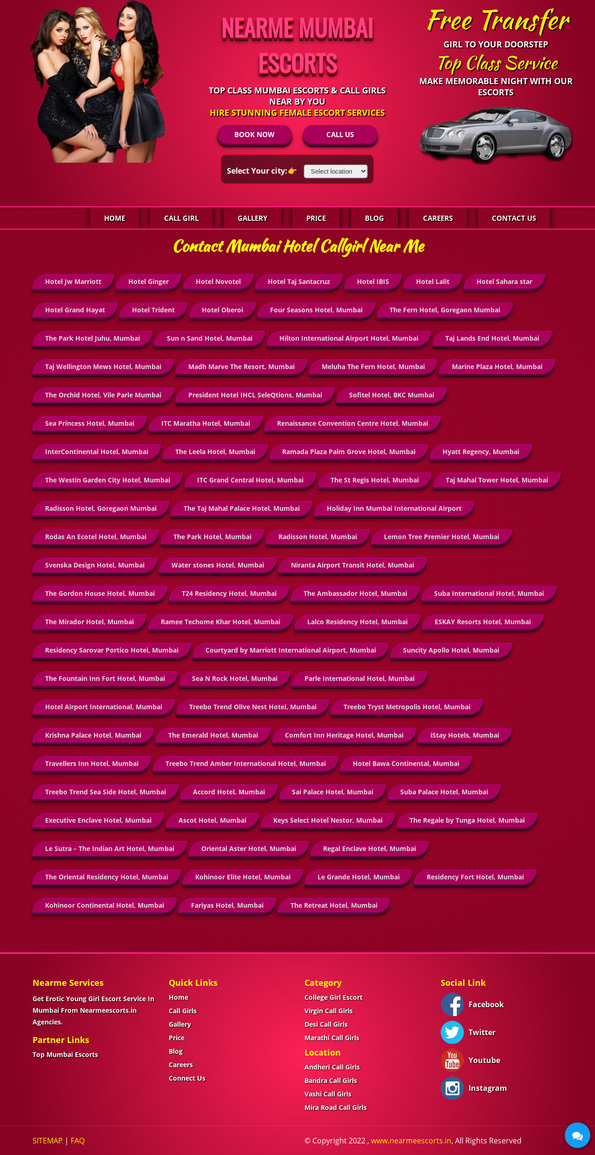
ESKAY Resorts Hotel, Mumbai (483, 621)
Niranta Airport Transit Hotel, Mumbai (352, 565)
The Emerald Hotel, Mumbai (213, 735)
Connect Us (187, 1078)
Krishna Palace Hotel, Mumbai (93, 735)
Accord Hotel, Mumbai (229, 791)
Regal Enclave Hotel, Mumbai (369, 848)
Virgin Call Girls (328, 1010)
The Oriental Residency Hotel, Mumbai (106, 876)
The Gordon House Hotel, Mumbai (100, 593)
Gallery (252, 218)
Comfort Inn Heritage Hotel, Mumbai (344, 735)
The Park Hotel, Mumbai (212, 536)
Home (114, 218)
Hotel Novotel (218, 281)
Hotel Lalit (433, 281)
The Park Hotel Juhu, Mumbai (92, 338)
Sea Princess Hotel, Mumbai (89, 423)
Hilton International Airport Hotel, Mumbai (348, 338)
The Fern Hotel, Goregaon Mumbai (445, 309)
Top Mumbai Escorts (65, 1054)
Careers (438, 218)
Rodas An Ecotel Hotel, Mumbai (95, 536)
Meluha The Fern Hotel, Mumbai (373, 366)
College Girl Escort (333, 997)
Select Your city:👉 (263, 170)
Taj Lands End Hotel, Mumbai (492, 338)
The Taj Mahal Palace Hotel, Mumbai (242, 508)
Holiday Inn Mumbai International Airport (394, 508)
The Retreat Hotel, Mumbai (334, 905)
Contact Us (514, 218)
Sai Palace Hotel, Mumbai (332, 791)
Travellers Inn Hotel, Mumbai (92, 763)
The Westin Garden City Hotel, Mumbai (107, 479)
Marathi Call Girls (331, 1037)
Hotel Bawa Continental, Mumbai (406, 763)
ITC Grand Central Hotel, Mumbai (250, 479)
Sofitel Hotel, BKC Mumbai (391, 394)
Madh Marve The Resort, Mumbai (241, 366)
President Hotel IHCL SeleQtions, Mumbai (255, 394)
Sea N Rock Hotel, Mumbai (235, 678)
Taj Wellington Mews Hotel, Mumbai (103, 366)
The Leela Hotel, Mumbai (215, 451)
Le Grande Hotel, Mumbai (358, 876)
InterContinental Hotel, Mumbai (96, 451)
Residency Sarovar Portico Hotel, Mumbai (111, 650)
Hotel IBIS (373, 281)
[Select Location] (335, 171)
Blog (374, 218)
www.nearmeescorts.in (411, 1140)
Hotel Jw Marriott (73, 281)
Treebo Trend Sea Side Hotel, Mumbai (105, 791)
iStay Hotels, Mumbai (464, 735)
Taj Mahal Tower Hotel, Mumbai (497, 479)
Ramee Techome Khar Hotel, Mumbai (220, 621)
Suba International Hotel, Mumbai (489, 593)
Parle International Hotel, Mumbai (359, 678)
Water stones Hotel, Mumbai (218, 565)
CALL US (340, 134)
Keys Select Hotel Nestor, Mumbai (328, 820)
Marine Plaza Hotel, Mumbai (497, 366)
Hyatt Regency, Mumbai (481, 451)
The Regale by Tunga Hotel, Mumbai (467, 820)
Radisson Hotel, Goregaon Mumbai (101, 508)
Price (316, 218)
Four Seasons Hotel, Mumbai (316, 309)
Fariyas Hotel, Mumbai (227, 905)
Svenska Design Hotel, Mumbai (95, 565)
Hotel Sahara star (504, 281)
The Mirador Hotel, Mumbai (89, 621)
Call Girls (183, 1010)
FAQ (78, 1140)
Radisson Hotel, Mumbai (317, 536)
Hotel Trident (153, 309)
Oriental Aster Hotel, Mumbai (248, 848)
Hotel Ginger (148, 281)
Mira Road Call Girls (335, 1107)
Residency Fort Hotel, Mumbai (475, 876)
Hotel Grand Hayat (75, 309)
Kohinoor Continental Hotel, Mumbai (104, 905)
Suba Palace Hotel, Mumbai (444, 791)
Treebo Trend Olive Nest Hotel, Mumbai (253, 706)
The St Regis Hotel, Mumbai (375, 479)
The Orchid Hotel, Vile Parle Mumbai (103, 394)
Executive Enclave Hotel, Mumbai (98, 820)
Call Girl (181, 218)
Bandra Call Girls (330, 1080)
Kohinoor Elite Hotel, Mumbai (243, 876)
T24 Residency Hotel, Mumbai (229, 593)
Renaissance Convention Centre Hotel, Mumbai (352, 423)
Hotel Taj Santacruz (299, 281)
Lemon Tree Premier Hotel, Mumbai (441, 536)
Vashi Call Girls (327, 1093)
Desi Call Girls (326, 1024)
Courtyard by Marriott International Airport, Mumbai (290, 650)
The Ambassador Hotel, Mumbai (355, 593)
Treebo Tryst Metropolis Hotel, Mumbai (407, 706)
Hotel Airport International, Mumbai (103, 706)
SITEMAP (48, 1140)
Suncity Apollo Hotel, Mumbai (451, 650)
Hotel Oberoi (222, 309)
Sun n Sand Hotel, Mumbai (209, 338)
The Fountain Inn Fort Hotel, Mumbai (105, 678)
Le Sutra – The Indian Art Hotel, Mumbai (109, 848)
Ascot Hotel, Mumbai (212, 820)
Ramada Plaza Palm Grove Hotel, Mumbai (349, 451)
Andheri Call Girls (332, 1067)
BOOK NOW (254, 134)
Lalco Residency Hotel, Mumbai (357, 621)
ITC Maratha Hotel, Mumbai (205, 423)
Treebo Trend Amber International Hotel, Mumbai (245, 763)
